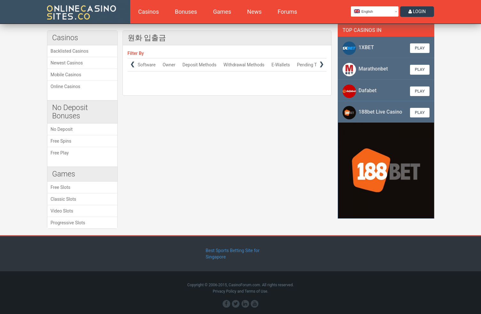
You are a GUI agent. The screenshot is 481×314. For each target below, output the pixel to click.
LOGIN (417, 11)
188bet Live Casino (380, 112)
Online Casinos (65, 86)
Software (146, 64)
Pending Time (310, 64)
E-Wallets (280, 64)
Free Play (60, 152)
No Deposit (62, 129)
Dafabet (367, 90)
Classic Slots (63, 199)
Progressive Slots (68, 222)
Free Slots (60, 187)
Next (321, 64)
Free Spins (61, 141)
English (363, 11)
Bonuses (186, 11)
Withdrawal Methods (243, 64)
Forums (287, 11)
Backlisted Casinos (69, 51)
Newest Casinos (67, 62)
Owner (168, 64)
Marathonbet (373, 69)
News (254, 11)
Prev (132, 64)
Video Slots (62, 210)
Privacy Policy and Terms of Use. (240, 291)
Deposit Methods (199, 64)
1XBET (366, 47)
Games (222, 11)
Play (420, 48)
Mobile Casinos (66, 74)
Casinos (148, 11)
